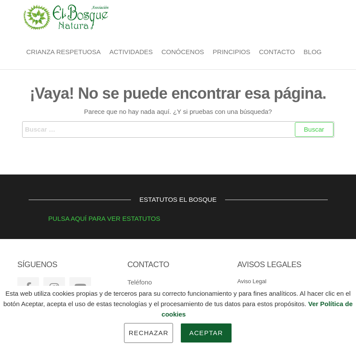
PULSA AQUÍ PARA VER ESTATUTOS (94, 218)
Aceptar (206, 332)
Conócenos (182, 51)
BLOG (313, 51)
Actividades (131, 51)
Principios (232, 51)
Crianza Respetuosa (63, 51)
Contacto (277, 51)
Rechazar (149, 332)
